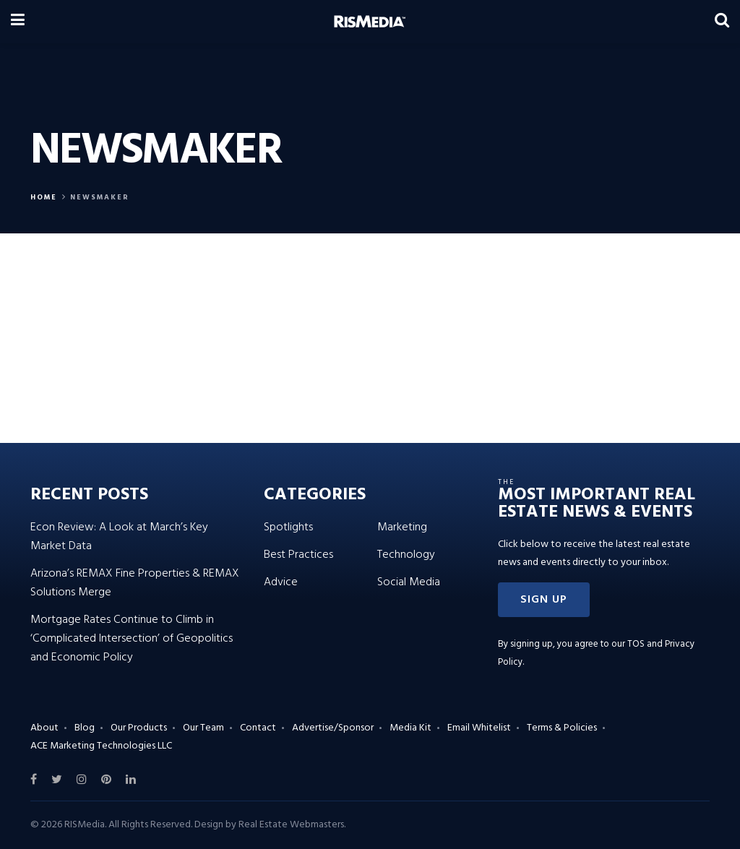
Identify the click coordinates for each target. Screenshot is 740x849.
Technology (406, 555)
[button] (544, 599)
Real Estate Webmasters (291, 824)
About (44, 728)
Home (43, 197)
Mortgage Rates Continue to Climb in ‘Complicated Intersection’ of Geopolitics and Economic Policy (131, 639)
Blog (84, 728)
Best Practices (298, 555)
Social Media (408, 582)
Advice (281, 582)
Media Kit (410, 728)
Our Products (139, 728)
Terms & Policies (562, 728)
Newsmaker (99, 197)
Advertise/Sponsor (333, 728)
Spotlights (288, 527)
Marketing (402, 527)
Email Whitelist (479, 728)
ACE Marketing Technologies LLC (101, 746)
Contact (258, 728)
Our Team (203, 728)
